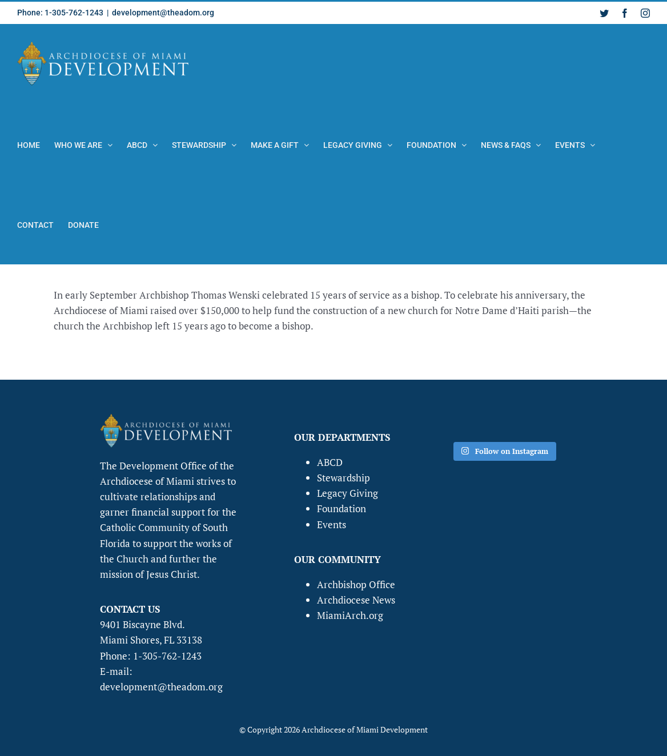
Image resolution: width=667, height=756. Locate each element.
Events (331, 524)
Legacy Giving (347, 493)
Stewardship (343, 477)
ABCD (330, 462)
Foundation (341, 508)
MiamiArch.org (350, 615)
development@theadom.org (163, 12)
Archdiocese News (356, 599)
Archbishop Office (356, 584)
